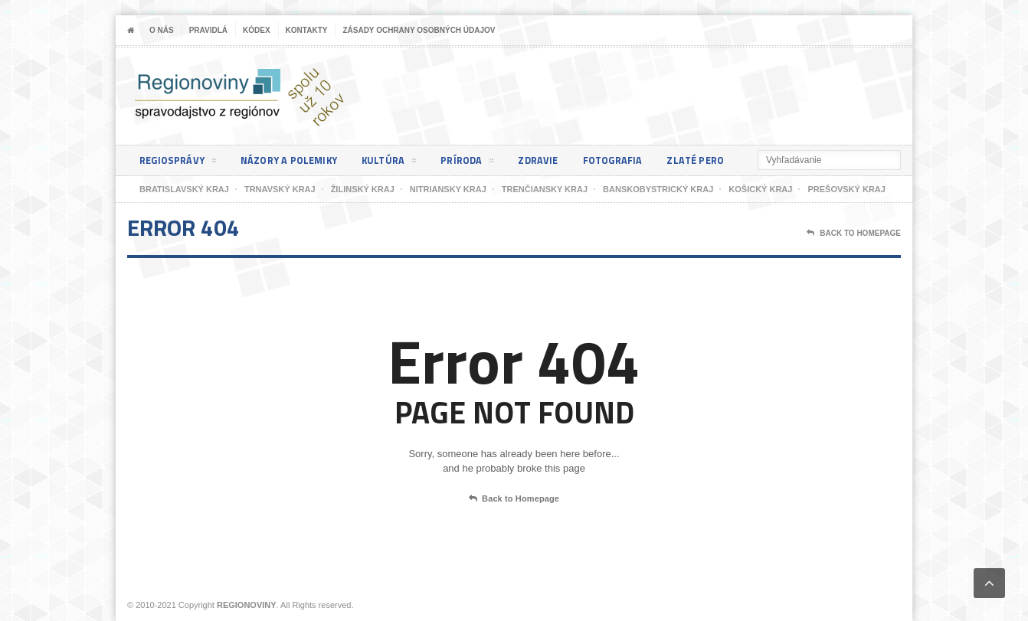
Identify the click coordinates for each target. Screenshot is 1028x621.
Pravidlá (208, 30)
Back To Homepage (854, 233)
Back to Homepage (514, 499)
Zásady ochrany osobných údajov (418, 30)
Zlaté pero (712, 160)
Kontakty (307, 30)
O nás (161, 30)
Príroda (477, 163)
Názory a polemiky (294, 160)
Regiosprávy (179, 163)
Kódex (256, 30)
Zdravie (550, 160)
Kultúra (397, 163)
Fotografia (627, 160)
